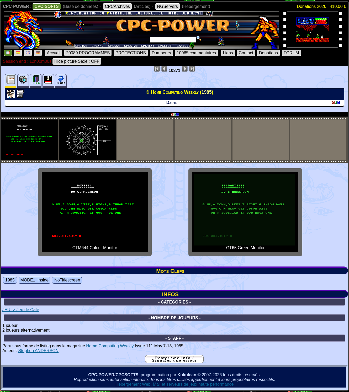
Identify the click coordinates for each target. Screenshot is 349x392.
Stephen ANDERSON (38, 350)
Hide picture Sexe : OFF (76, 61)
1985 (10, 280)
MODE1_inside (34, 280)
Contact (246, 53)
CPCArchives (117, 6)
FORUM (291, 53)
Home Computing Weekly (110, 346)
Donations (268, 53)
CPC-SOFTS (46, 6)
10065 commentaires (196, 53)
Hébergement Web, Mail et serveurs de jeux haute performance (174, 384)
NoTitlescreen (67, 280)
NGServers (167, 6)
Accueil (53, 53)
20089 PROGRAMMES (88, 53)
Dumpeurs (161, 53)
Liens (228, 53)
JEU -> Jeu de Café (20, 309)
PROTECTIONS (130, 53)
